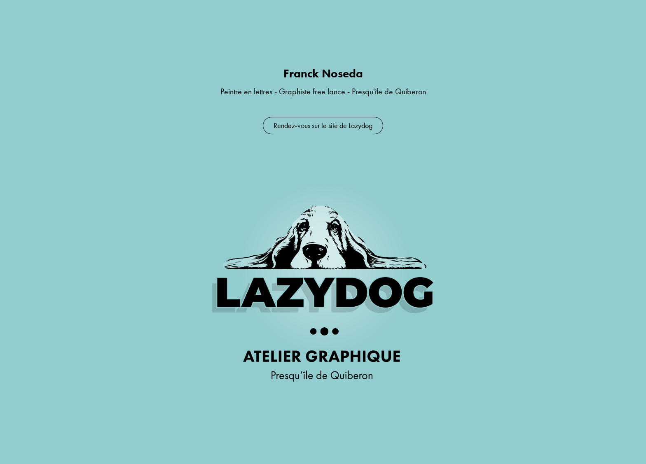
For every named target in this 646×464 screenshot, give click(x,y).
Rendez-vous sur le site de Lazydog (323, 125)
